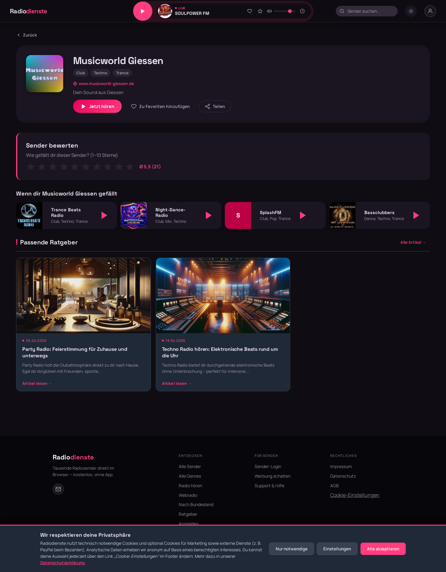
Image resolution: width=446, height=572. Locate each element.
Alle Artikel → (413, 242)
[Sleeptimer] (303, 11)
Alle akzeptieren (383, 549)
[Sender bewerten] (260, 11)
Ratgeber (188, 514)
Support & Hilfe (269, 485)
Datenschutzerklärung (62, 563)
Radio (28, 11)
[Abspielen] (104, 215)
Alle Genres (190, 476)
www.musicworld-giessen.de (103, 83)
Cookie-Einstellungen (354, 495)
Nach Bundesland (196, 504)
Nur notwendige (292, 549)
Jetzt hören (97, 106)
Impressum (341, 466)
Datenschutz (343, 476)
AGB (334, 485)
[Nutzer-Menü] (430, 11)
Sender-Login (268, 466)
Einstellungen (337, 549)
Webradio (188, 495)
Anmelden (189, 524)
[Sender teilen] (215, 106)
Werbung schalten (273, 476)
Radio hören (190, 485)
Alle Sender (190, 466)
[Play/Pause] (142, 11)
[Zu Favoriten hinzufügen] (249, 11)
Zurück (26, 35)
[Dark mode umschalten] (411, 11)
